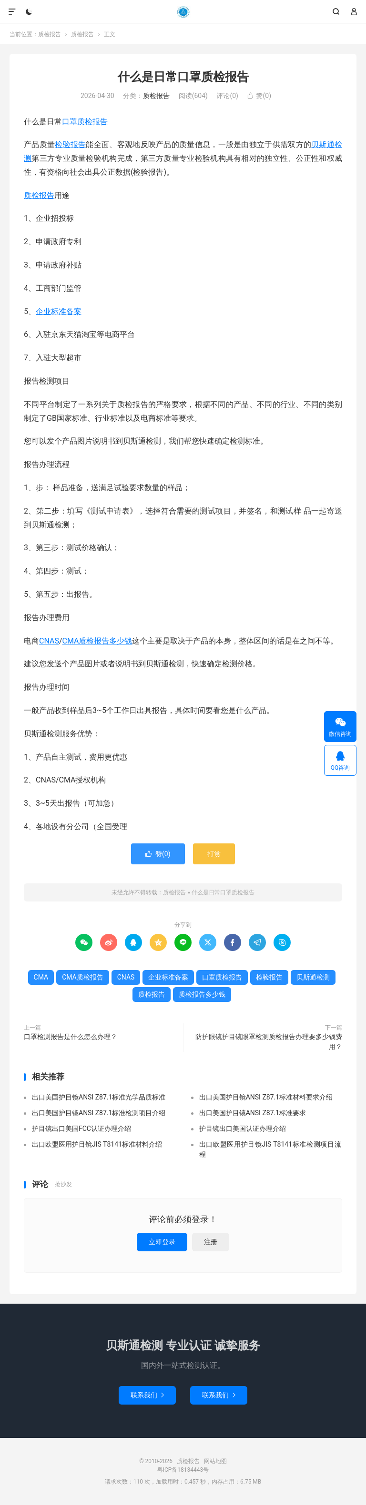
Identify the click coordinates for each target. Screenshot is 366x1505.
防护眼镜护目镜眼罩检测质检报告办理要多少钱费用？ (268, 1041)
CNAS (49, 640)
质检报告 (183, 12)
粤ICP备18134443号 (183, 1469)
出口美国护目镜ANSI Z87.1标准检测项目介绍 (98, 1113)
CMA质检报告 (82, 977)
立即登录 (162, 1242)
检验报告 (70, 144)
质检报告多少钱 (105, 640)
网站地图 (215, 1461)
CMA (70, 640)
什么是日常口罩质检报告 (183, 77)
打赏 (214, 854)
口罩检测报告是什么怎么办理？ (70, 1036)
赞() (259, 95)
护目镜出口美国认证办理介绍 (242, 1128)
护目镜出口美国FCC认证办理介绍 (81, 1128)
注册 (210, 1242)
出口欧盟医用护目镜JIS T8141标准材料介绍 (97, 1144)
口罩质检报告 (85, 121)
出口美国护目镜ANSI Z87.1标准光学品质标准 (98, 1097)
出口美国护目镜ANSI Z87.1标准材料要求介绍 (266, 1097)
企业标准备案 (58, 311)
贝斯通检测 (313, 977)
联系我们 (147, 1395)
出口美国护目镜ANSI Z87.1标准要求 (252, 1113)
